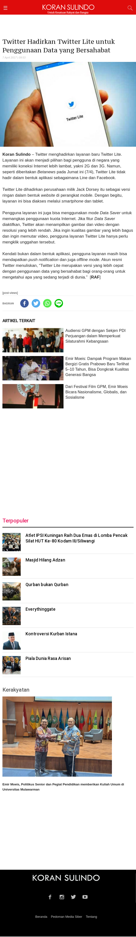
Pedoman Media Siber (66, 917)
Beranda (41, 917)
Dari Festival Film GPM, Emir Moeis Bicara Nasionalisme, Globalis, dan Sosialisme (96, 392)
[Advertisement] (68, 460)
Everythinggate (40, 609)
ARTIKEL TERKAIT (18, 321)
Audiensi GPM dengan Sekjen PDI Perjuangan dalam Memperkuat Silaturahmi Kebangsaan (95, 336)
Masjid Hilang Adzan (45, 560)
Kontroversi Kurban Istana (51, 634)
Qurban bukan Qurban (47, 585)
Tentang (91, 917)
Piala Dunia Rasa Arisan (48, 659)
